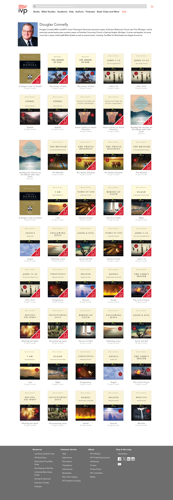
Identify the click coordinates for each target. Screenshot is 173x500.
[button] (37, 12)
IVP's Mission (95, 454)
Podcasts (90, 11)
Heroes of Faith (113, 218)
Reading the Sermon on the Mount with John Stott (141, 129)
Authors (79, 11)
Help (64, 454)
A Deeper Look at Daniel (30, 86)
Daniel (113, 300)
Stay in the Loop (123, 449)
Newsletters (122, 454)
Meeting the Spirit (30, 341)
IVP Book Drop (40, 457)
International (67, 469)
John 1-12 (113, 86)
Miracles (141, 423)
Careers (93, 465)
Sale (124, 11)
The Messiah (57, 172)
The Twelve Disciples (86, 172)
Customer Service (68, 449)
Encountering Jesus (58, 341)
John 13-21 (141, 86)
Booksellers (66, 473)
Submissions (67, 457)
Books (36, 11)
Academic (62, 11)
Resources (37, 449)
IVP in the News (96, 473)
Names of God (85, 218)
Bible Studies (48, 11)
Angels (30, 259)
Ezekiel (30, 127)
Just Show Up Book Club (44, 454)
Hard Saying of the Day (43, 468)
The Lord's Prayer (141, 300)
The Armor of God (57, 86)
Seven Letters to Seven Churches (85, 128)
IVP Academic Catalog (71, 481)
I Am (58, 218)
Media (92, 477)
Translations (67, 465)
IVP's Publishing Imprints (100, 457)
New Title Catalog (69, 477)
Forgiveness (57, 300)
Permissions (67, 461)
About (91, 449)
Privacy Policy (95, 469)
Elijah (141, 218)
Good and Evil (85, 259)
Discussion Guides (41, 482)
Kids (71, 11)
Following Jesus (58, 259)
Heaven (85, 300)
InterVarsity (94, 461)
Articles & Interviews (42, 479)
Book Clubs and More (108, 11)
